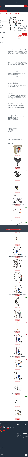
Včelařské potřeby (2, 32)
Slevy (17, 434)
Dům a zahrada (2, 37)
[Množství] (20, 34)
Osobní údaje (1, 447)
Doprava (24, 426)
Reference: (19, 23)
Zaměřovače (1, 27)
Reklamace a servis (25, 431)
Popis (9, 42)
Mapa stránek (18, 436)
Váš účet (1, 445)
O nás (17, 426)
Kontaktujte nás (19, 435)
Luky (0, 22)
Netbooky (1, 30)
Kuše (0, 20)
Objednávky (1, 448)
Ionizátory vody (2, 35)
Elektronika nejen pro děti (3, 25)
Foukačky (1, 42)
